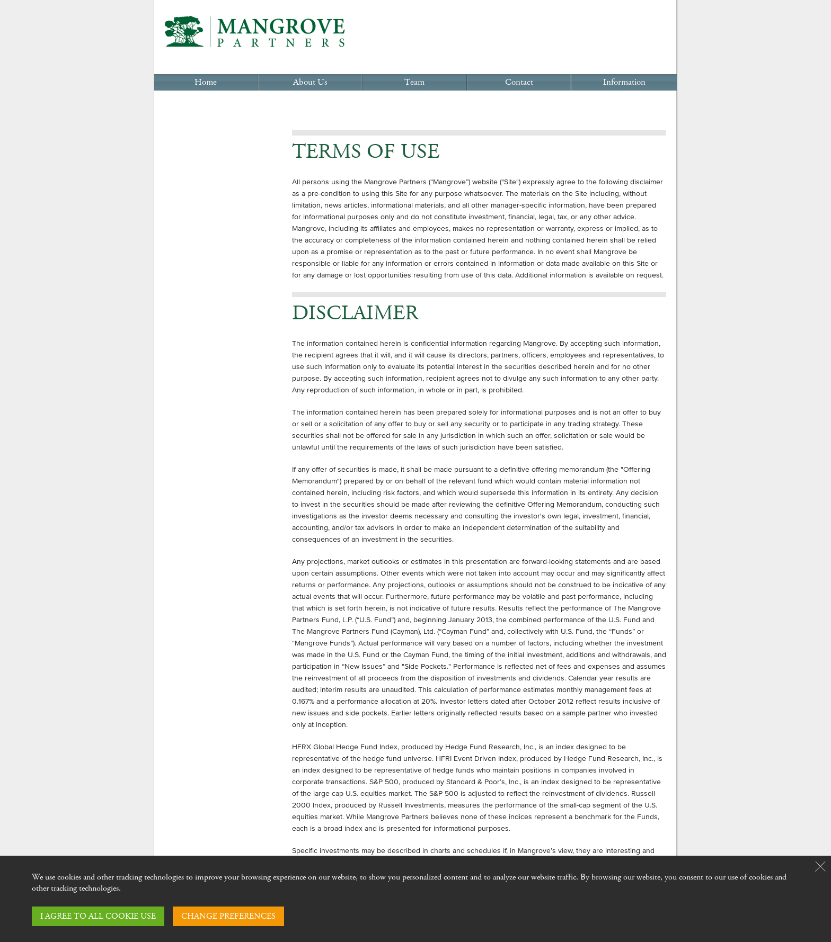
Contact (519, 82)
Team (414, 82)
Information (624, 82)
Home (206, 82)
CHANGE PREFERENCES (228, 916)
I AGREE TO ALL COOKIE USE (98, 916)
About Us (310, 82)
